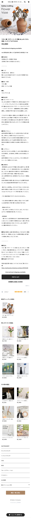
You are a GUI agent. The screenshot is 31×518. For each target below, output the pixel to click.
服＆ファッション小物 (6, 485)
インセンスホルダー (6, 455)
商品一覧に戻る (15, 493)
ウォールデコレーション (7, 470)
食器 (2, 465)
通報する (27, 285)
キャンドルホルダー (6, 450)
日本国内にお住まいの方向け (15, 281)
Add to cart (15, 277)
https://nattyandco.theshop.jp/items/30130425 (15, 268)
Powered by (15, 502)
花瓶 (2, 460)
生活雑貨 (3, 480)
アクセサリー (4, 475)
